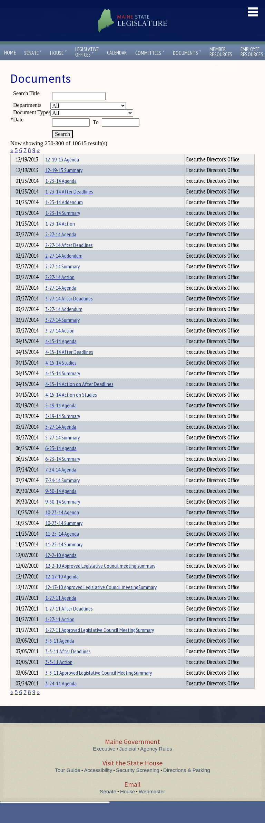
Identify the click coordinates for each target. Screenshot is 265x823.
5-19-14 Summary (62, 428)
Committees (150, 53)
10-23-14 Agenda (62, 524)
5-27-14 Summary (62, 450)
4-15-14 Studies (61, 375)
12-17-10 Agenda (62, 589)
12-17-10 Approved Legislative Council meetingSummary (101, 599)
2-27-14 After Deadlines (69, 257)
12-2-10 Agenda (61, 567)
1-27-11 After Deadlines (69, 621)
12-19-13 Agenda (62, 172)
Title (16, 158)
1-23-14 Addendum (64, 214)
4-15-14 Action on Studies (71, 407)
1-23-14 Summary (62, 225)
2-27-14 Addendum (63, 268)
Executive (104, 761)
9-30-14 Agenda (61, 503)
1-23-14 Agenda (61, 193)
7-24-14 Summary (62, 492)
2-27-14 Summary (62, 278)
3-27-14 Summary (62, 332)
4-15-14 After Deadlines (69, 364)
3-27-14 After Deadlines (69, 311)
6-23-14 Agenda (61, 460)
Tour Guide (67, 782)
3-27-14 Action (60, 343)
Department (55, 158)
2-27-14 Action (60, 289)
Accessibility (98, 782)
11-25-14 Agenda (62, 546)
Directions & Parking (186, 782)
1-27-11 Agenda (60, 610)
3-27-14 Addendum (63, 321)
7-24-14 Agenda (60, 482)
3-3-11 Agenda (59, 653)
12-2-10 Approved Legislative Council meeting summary (100, 578)
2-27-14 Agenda (60, 246)
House (58, 53)
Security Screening (137, 782)
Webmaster (152, 804)
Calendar (117, 52)
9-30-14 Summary (62, 514)
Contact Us (223, 67)
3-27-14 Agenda (60, 300)
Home (10, 52)
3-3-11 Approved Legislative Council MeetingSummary (98, 685)
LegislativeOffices (87, 52)
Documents (187, 53)
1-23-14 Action (60, 236)
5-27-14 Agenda (60, 439)
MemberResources (220, 52)
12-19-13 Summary (63, 182)
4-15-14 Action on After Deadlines (79, 396)
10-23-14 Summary (63, 535)
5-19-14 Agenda (61, 418)
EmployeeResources (252, 52)
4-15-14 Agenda (61, 353)
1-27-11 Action (60, 631)
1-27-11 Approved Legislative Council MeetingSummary (99, 642)
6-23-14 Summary (62, 471)
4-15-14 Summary (62, 385)
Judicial (127, 761)
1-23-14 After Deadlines (69, 204)
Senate (33, 53)
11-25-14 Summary (63, 557)
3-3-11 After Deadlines (68, 663)
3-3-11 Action (58, 674)
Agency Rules (156, 761)
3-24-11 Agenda (61, 696)
